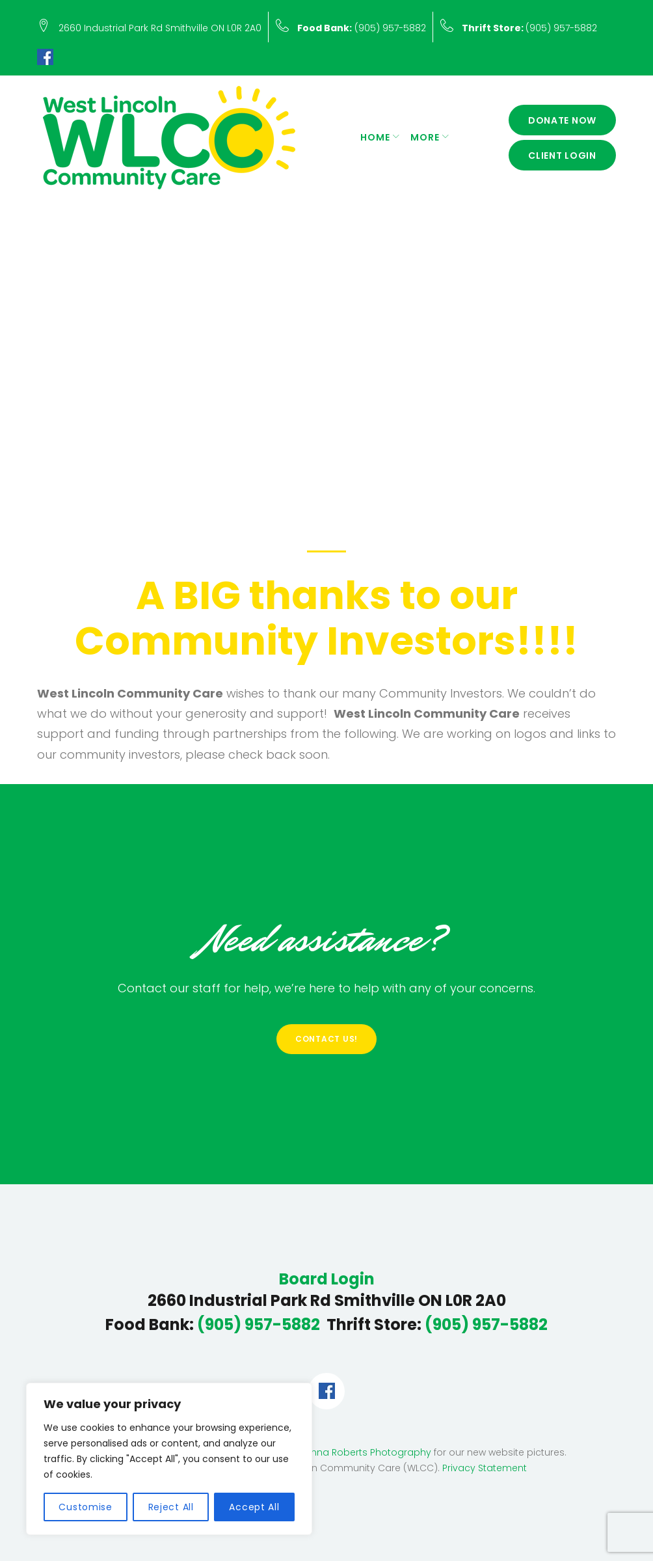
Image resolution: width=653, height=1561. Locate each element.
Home (375, 137)
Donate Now (562, 120)
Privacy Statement (484, 1467)
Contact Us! (326, 1038)
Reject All (171, 1506)
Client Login (562, 155)
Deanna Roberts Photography (361, 1452)
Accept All (254, 1506)
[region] (169, 1459)
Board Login (327, 1279)
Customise (85, 1506)
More (425, 137)
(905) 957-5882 (361, 27)
